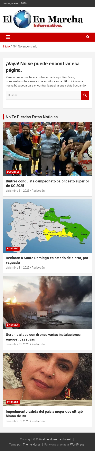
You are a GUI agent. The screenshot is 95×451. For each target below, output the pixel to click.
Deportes (13, 171)
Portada (12, 248)
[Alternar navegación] (8, 37)
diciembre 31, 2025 (17, 190)
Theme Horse (32, 444)
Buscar (85, 95)
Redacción (38, 190)
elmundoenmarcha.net (57, 439)
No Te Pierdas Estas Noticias (32, 117)
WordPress (77, 444)
